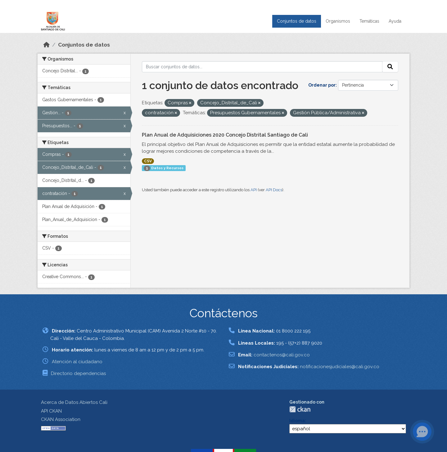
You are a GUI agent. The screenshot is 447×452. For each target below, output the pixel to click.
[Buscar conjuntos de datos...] (262, 66)
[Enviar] (390, 66)
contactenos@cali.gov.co (282, 355)
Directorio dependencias (78, 373)
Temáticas (369, 21)
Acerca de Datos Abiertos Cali (74, 402)
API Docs (274, 190)
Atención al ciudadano (77, 361)
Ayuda (395, 21)
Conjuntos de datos (296, 21)
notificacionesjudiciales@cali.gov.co (339, 366)
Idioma (297, 420)
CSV (148, 161)
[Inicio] (46, 45)
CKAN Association (60, 419)
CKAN (299, 409)
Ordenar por (322, 85)
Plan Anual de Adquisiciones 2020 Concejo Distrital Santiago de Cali (225, 135)
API (254, 190)
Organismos (338, 21)
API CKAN (51, 411)
